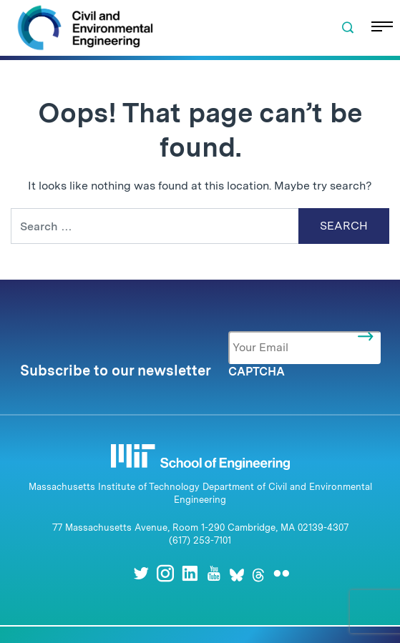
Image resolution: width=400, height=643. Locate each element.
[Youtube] (214, 573)
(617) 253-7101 (200, 540)
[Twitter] (141, 573)
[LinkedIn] (189, 573)
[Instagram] (165, 573)
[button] (348, 28)
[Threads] (258, 573)
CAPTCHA (256, 371)
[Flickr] (281, 573)
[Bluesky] (237, 573)
